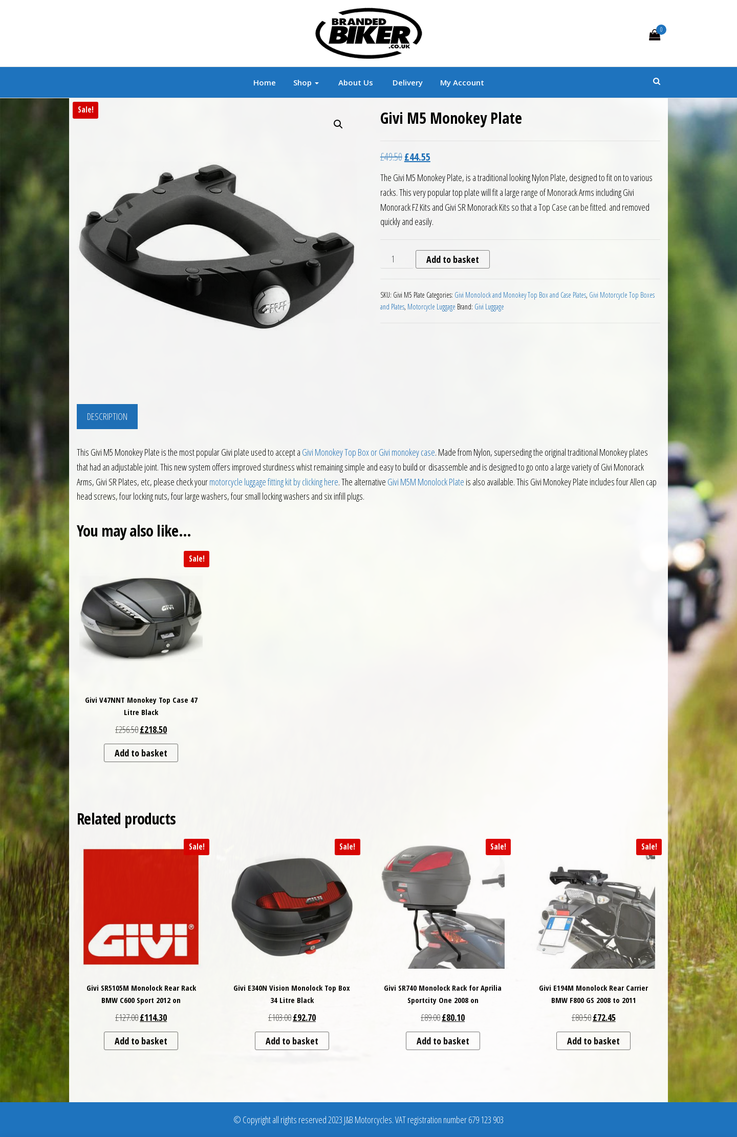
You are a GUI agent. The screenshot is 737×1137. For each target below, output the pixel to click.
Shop (306, 82)
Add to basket (452, 259)
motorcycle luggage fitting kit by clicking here (273, 482)
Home (264, 82)
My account (462, 82)
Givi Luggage (489, 306)
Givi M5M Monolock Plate (425, 482)
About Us (354, 82)
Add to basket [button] (141, 753)
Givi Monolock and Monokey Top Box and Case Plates (520, 295)
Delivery (407, 82)
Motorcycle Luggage (431, 306)
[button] (338, 124)
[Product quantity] (397, 259)
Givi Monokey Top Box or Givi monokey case (368, 452)
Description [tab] (107, 416)
